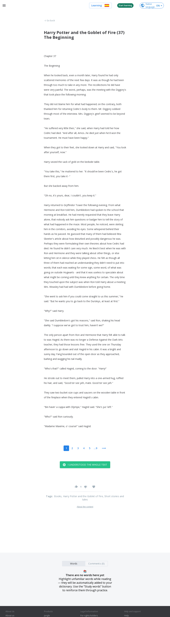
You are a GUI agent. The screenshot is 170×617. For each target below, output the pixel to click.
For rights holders (89, 615)
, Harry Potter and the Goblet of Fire (82, 496)
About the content (85, 507)
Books (58, 496)
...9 (95, 448)
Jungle (47, 615)
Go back (49, 21)
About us (9, 615)
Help (126, 615)
